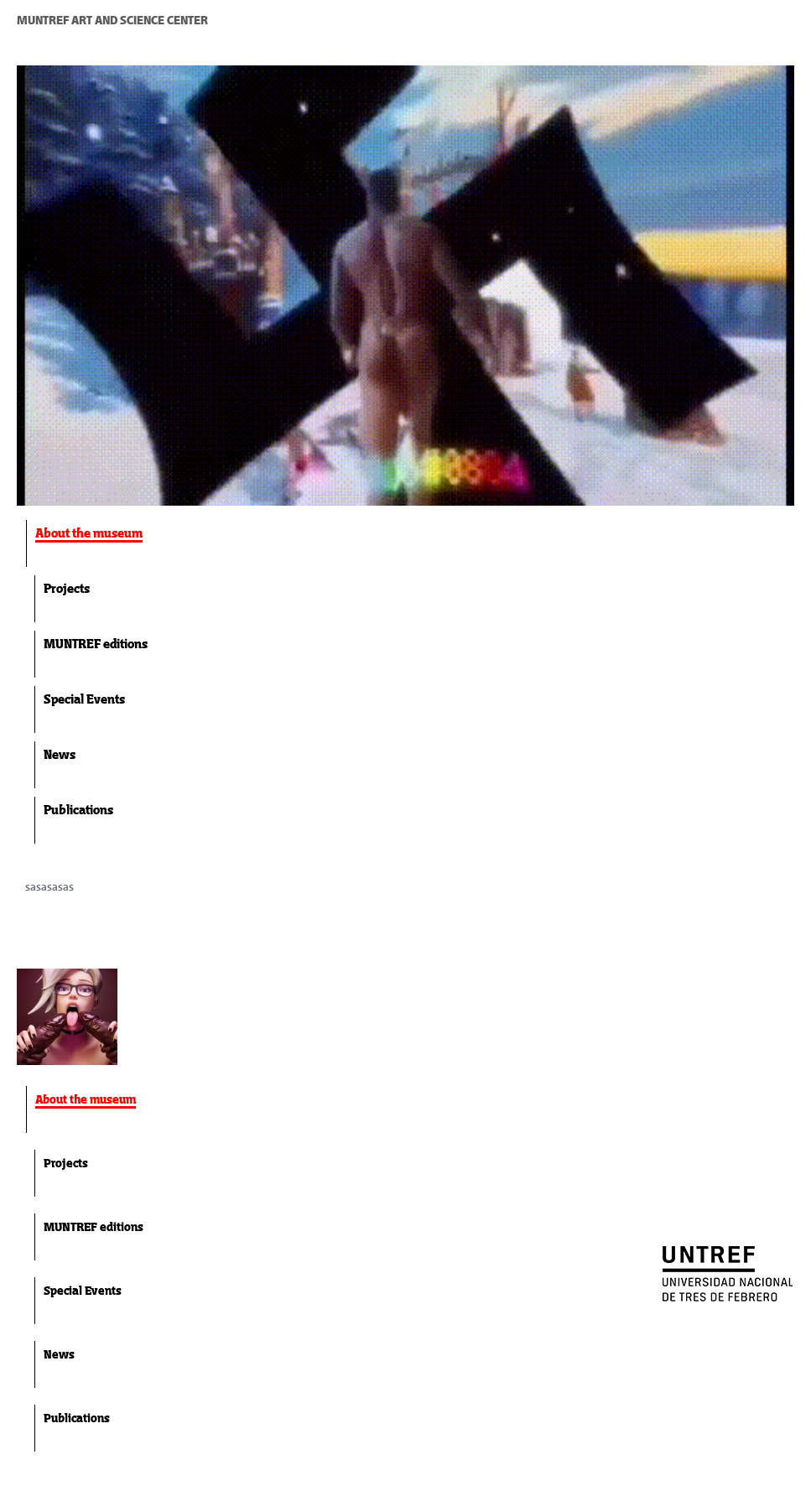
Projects (67, 588)
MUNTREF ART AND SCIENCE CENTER (112, 20)
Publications (78, 810)
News (59, 754)
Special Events (84, 699)
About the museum (89, 533)
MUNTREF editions (96, 643)
